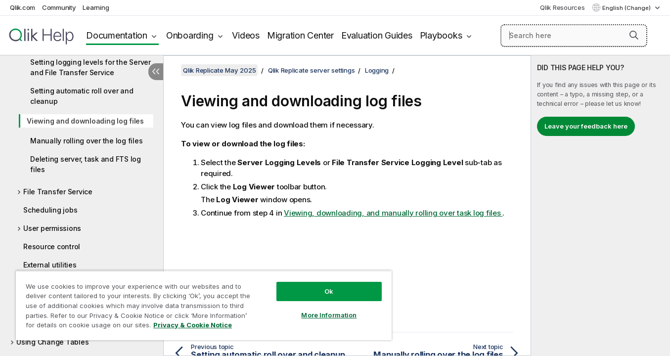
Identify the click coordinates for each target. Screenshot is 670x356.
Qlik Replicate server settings (311, 70)
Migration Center (300, 35)
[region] (204, 305)
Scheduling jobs (50, 210)
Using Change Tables (52, 342)
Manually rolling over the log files (86, 140)
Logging (377, 70)
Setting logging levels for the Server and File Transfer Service (90, 67)
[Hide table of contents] (155, 71)
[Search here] (573, 35)
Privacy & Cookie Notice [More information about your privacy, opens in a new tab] (192, 325)
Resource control (51, 246)
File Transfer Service (57, 191)
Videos (246, 35)
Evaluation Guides (376, 35)
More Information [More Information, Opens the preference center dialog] (329, 315)
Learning (96, 7)
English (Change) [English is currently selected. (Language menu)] (627, 7)
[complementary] (600, 205)
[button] (633, 35)
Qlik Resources (562, 7)
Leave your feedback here (585, 126)
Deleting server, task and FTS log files (85, 164)
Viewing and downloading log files (85, 121)
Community (59, 7)
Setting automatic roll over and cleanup (81, 96)
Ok (328, 291)
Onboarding (190, 35)
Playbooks (441, 35)
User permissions (52, 228)
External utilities (50, 265)
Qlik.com (22, 7)
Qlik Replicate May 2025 (219, 70)
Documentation (116, 35)
